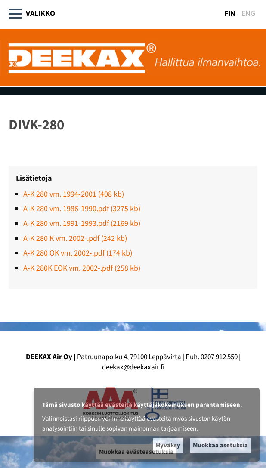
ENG (248, 13)
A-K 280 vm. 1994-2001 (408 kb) (73, 194)
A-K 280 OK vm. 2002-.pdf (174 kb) (77, 253)
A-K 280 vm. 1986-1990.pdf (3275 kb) (81, 209)
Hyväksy (168, 445)
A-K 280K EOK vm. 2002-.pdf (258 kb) (81, 268)
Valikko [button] (32, 14)
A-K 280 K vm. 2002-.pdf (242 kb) (75, 238)
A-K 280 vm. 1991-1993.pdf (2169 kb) (81, 223)
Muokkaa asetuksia (220, 445)
